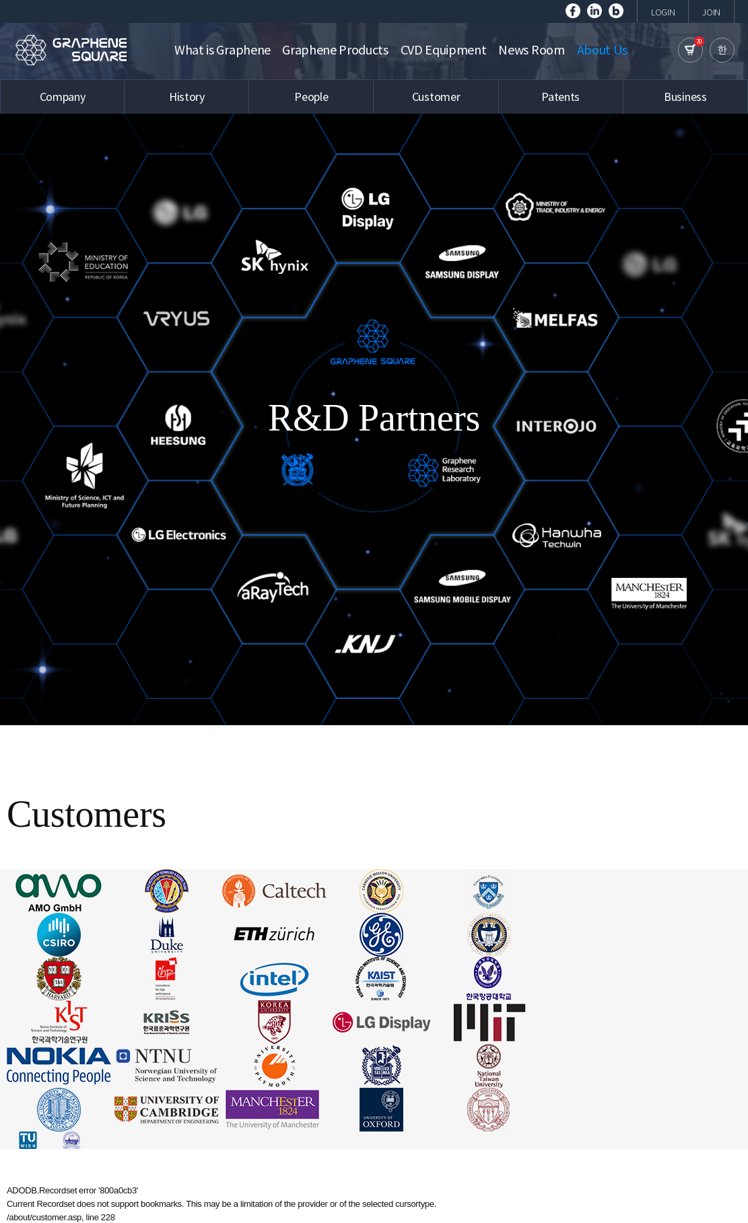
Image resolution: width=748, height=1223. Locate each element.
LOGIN (663, 12)
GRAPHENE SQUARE (70, 50)
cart (690, 50)
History (187, 96)
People (311, 96)
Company (63, 96)
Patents (560, 96)
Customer (436, 96)
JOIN (711, 12)
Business (685, 96)
